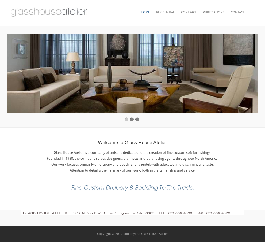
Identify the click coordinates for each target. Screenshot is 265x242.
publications (213, 12)
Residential (165, 12)
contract (189, 12)
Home (145, 12)
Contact (237, 12)
